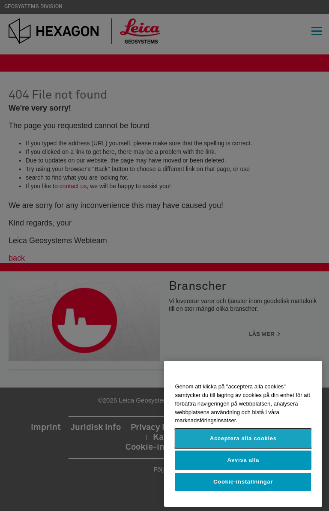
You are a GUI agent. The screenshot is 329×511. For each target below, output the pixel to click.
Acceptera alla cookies (243, 438)
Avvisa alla (243, 460)
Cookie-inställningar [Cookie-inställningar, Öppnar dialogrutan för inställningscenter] (243, 481)
